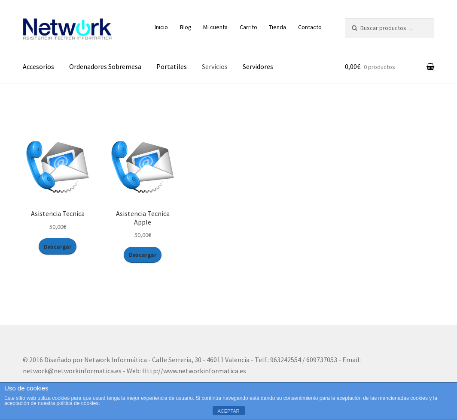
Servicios (215, 66)
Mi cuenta (215, 27)
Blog (186, 27)
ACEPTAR (228, 411)
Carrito (248, 27)
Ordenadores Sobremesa (105, 66)
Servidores (258, 66)
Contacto (310, 27)
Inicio (161, 27)
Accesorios (38, 66)
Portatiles (171, 66)
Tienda (277, 27)
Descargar (57, 246)
